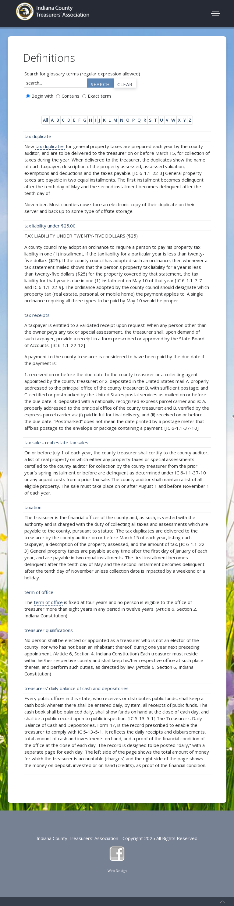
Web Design (117, 870)
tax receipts (37, 315)
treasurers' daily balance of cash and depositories (76, 688)
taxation (32, 507)
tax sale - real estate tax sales (56, 442)
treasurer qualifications (48, 630)
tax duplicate (37, 136)
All (45, 120)
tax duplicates (50, 146)
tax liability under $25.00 (50, 226)
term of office (38, 592)
